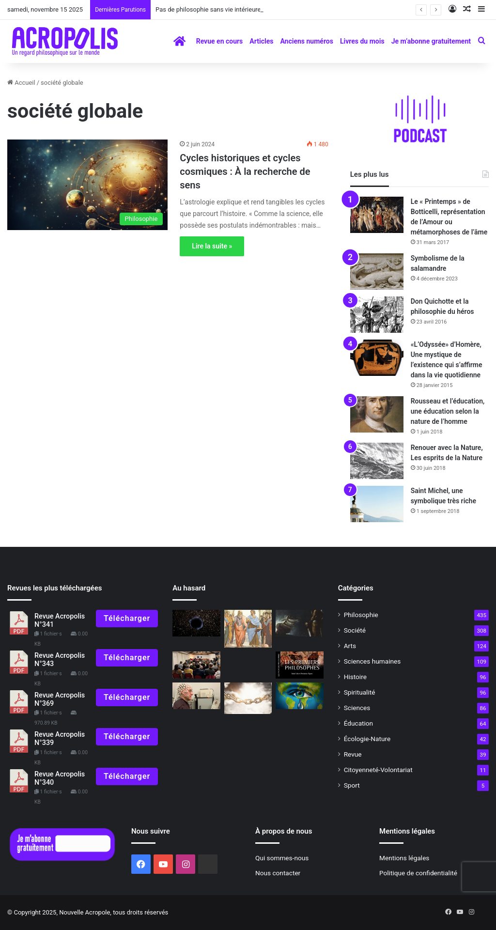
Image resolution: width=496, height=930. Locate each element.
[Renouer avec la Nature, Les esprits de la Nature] (376, 461)
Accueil (21, 82)
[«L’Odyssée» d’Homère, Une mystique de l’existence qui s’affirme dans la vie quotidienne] (376, 358)
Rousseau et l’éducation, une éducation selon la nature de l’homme (448, 411)
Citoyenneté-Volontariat (378, 770)
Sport (352, 785)
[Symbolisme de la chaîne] (248, 698)
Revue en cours (219, 41)
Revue (353, 754)
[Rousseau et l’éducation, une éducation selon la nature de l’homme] (376, 414)
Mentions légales (404, 858)
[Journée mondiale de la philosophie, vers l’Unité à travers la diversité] (196, 665)
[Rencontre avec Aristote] (248, 629)
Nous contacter (277, 873)
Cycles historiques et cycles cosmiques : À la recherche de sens (245, 171)
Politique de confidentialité (418, 873)
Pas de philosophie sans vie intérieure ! (209, 9)
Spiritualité (359, 692)
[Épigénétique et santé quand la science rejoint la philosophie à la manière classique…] (196, 696)
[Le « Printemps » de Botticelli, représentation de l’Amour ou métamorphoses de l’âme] (376, 215)
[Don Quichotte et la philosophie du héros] (376, 314)
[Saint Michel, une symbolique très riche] (376, 504)
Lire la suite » (212, 246)
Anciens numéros (306, 41)
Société (355, 630)
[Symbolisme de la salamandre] (376, 271)
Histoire (355, 677)
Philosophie (361, 615)
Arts (350, 646)
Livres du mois (362, 41)
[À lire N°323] (299, 665)
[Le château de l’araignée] (299, 623)
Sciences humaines (372, 661)
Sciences (357, 708)
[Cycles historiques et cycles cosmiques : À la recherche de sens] (87, 185)
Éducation (358, 723)
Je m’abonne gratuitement (431, 41)
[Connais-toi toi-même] (196, 623)
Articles (261, 41)
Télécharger (127, 618)
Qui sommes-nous (282, 858)
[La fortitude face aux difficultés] (299, 696)
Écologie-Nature (367, 739)
